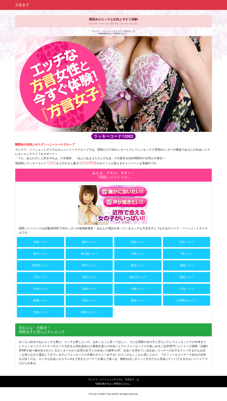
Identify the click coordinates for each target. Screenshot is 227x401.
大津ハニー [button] (40, 288)
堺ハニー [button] (186, 253)
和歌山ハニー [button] (89, 312)
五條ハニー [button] (40, 312)
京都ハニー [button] (138, 288)
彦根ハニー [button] (89, 288)
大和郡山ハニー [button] (186, 300)
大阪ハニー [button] (40, 242)
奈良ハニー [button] (89, 300)
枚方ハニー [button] (40, 253)
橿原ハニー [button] (138, 300)
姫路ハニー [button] (186, 277)
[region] (113, 84)
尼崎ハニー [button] (186, 265)
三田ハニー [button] (40, 277)
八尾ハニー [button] (138, 253)
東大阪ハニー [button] (89, 253)
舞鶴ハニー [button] (40, 300)
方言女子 (22, 5)
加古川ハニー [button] (137, 277)
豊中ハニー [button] (89, 242)
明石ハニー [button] (89, 277)
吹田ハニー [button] (138, 242)
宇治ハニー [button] (186, 288)
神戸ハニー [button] (89, 265)
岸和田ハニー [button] (40, 265)
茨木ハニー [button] (186, 242)
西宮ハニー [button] (138, 265)
